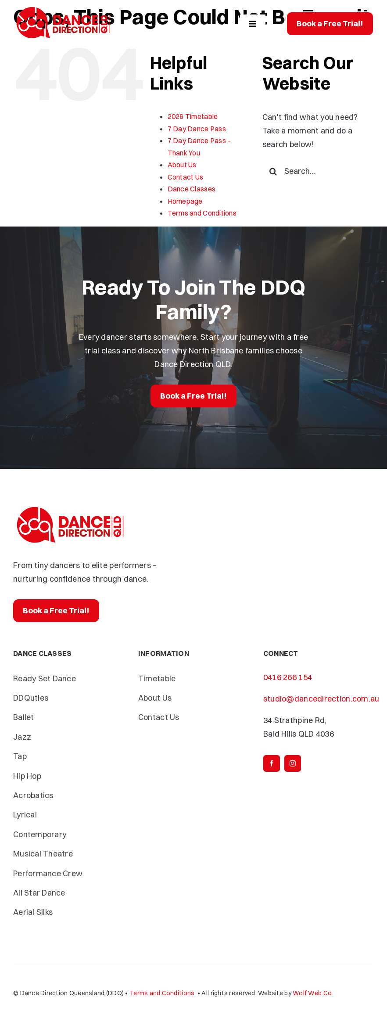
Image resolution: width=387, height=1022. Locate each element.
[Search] (273, 171)
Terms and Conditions (202, 213)
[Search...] (318, 171)
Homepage (185, 201)
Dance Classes (192, 188)
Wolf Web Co (312, 993)
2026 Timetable (193, 116)
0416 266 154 (287, 677)
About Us (182, 164)
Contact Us (186, 177)
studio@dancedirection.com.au (321, 699)
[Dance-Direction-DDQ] (63, 8)
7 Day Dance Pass (197, 128)
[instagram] (292, 763)
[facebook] (271, 763)
